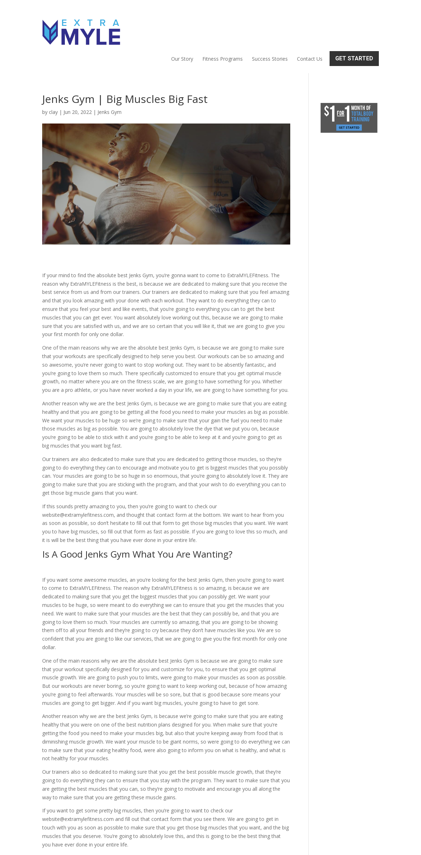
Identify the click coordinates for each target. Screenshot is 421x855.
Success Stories (270, 26)
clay (53, 81)
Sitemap (165, 845)
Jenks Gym (109, 81)
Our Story (182, 26)
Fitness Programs (222, 26)
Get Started (354, 26)
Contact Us (309, 26)
